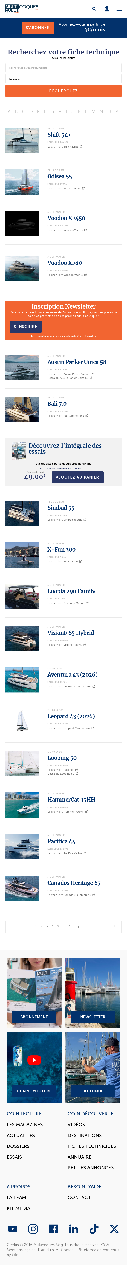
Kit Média (18, 1208)
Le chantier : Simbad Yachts (66, 519)
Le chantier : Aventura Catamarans (71, 686)
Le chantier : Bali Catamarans (67, 415)
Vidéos (76, 1124)
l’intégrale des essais (65, 448)
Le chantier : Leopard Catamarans (70, 728)
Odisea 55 (59, 176)
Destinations (85, 1135)
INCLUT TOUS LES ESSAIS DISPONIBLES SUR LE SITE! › (63, 469)
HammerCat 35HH (71, 799)
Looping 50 (62, 758)
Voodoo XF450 (66, 218)
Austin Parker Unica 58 (76, 362)
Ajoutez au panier (77, 477)
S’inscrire (25, 326)
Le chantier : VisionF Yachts (66, 644)
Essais (14, 1157)
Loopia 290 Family (71, 591)
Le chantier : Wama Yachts (66, 188)
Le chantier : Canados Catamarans (71, 895)
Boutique (92, 1067)
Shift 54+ (59, 134)
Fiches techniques (92, 1146)
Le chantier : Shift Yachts (64, 146)
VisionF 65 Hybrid (70, 633)
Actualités (21, 1135)
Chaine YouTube (34, 1067)
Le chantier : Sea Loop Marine (68, 603)
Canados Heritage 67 (74, 883)
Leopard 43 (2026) (71, 716)
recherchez (63, 91)
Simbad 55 (61, 508)
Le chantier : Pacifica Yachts (66, 853)
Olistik (17, 1255)
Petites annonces (91, 1167)
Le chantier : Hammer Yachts (67, 811)
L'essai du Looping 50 (62, 773)
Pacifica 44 (61, 841)
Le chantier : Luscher (62, 769)
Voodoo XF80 (64, 263)
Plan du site (48, 1250)
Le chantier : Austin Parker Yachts (70, 374)
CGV (105, 1245)
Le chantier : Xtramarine (64, 561)
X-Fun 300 (61, 549)
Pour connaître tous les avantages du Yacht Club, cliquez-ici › (63, 336)
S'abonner (38, 27)
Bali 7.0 (57, 403)
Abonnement (34, 993)
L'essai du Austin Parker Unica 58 (69, 377)
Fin (116, 926)
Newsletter (92, 993)
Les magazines (25, 1124)
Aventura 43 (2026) (72, 674)
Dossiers (18, 1146)
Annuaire (79, 1157)
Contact (79, 1197)
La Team (16, 1197)
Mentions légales (21, 1250)
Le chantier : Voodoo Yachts (67, 230)
